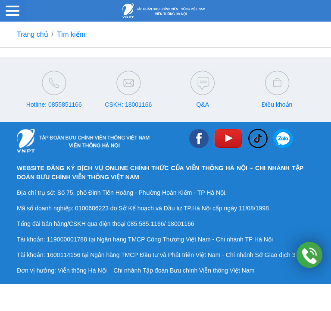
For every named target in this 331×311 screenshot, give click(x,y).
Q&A (202, 104)
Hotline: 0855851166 (54, 104)
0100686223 (92, 208)
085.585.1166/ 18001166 (160, 223)
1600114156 (63, 254)
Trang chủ (32, 34)
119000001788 (67, 239)
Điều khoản (277, 104)
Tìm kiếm (71, 34)
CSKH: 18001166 (128, 104)
